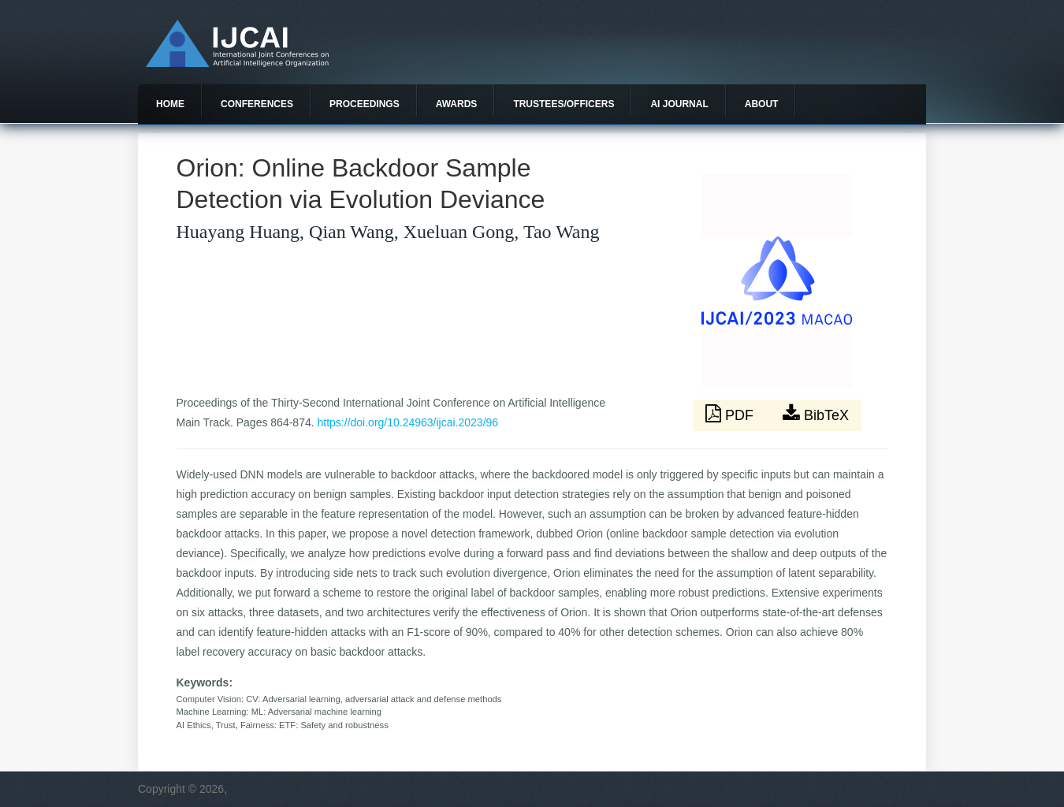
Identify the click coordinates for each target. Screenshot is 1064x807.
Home (170, 104)
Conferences (257, 104)
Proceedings (364, 104)
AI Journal (679, 104)
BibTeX (816, 413)
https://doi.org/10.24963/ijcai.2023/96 (408, 422)
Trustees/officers (563, 104)
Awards (457, 104)
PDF (731, 413)
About (762, 104)
